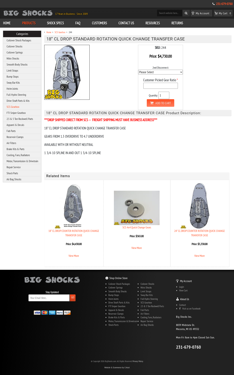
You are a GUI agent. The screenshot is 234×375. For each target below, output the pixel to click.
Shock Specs (55, 23)
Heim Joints (12, 88)
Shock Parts (12, 173)
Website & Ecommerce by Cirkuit (117, 367)
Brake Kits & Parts (15, 149)
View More (74, 256)
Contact (182, 305)
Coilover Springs (15, 52)
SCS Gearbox (13, 107)
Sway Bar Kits (13, 82)
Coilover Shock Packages (19, 40)
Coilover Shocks (14, 46)
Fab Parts (11, 131)
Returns (177, 23)
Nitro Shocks (13, 58)
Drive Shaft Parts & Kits (18, 100)
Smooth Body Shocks (17, 64)
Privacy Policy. (138, 361)
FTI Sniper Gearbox (16, 113)
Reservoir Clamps (15, 137)
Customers (99, 23)
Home (6, 23)
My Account (186, 281)
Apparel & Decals (15, 125)
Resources (153, 23)
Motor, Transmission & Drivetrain (22, 161)
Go (72, 297)
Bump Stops (12, 76)
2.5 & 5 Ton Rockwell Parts (20, 119)
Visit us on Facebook (189, 308)
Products (28, 23)
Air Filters (11, 143)
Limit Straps (12, 70)
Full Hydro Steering (16, 94)
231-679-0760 (224, 4)
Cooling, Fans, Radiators (18, 155)
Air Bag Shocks (14, 179)
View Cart (183, 290)
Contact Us (126, 23)
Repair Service (14, 167)
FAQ (77, 23)
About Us (184, 299)
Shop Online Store (118, 278)
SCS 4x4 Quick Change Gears (136, 227)
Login (181, 286)
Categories (22, 34)
